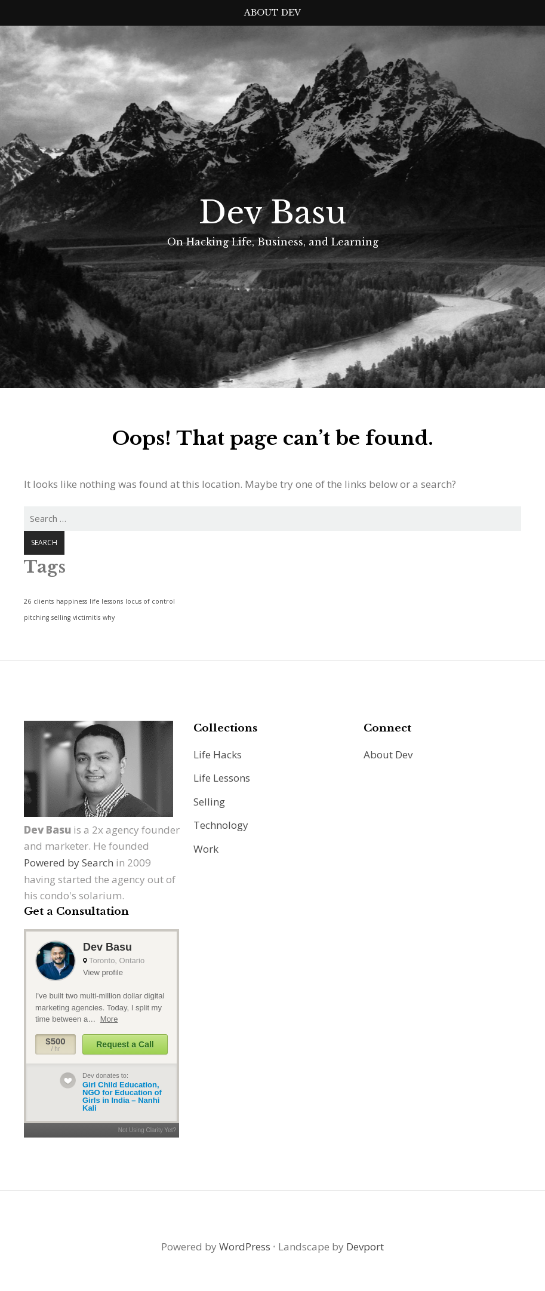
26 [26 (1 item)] (27, 601)
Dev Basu (273, 212)
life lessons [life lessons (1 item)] (106, 601)
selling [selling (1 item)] (60, 617)
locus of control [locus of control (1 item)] (150, 601)
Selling (209, 802)
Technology (220, 825)
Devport (365, 1246)
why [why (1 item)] (109, 617)
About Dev (272, 12)
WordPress (244, 1246)
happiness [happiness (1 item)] (71, 601)
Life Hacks (217, 754)
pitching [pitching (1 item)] (36, 617)
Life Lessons (221, 778)
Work (205, 849)
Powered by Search (68, 862)
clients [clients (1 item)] (43, 601)
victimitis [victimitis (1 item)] (86, 617)
